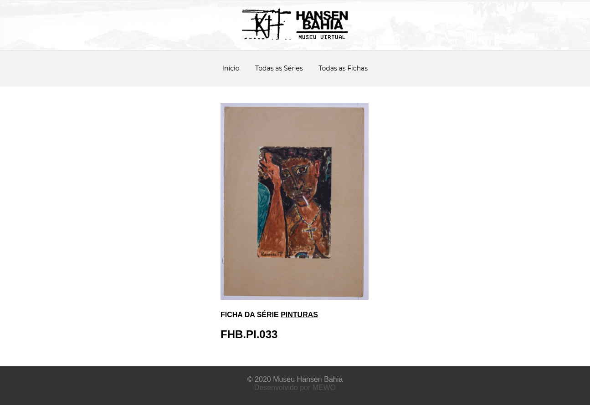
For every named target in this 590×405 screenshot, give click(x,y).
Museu (284, 379)
